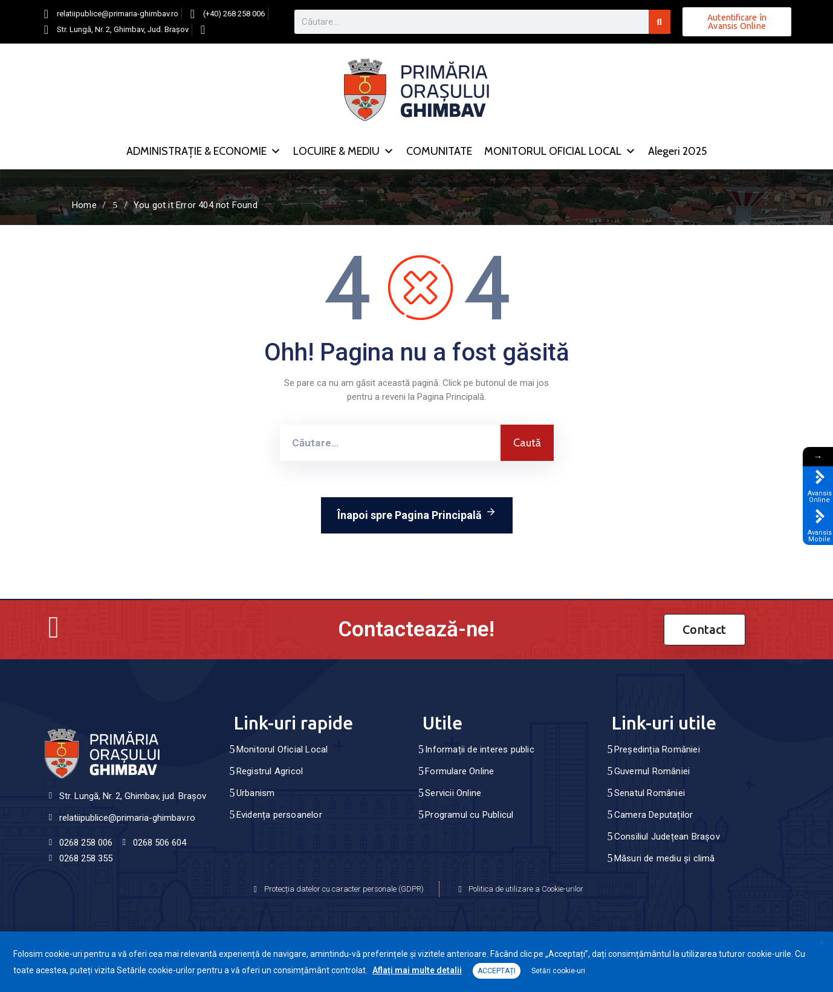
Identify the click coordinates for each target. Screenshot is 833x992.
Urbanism (255, 793)
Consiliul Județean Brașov (667, 836)
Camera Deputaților (653, 814)
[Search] (659, 22)
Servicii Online (453, 793)
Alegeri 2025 (677, 151)
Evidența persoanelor (279, 814)
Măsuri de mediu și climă (664, 858)
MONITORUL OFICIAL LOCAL (560, 151)
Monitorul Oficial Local (282, 749)
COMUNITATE (439, 151)
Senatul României (649, 793)
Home (84, 205)
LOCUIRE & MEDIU (343, 151)
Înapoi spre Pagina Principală (416, 512)
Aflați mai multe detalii (417, 970)
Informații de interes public (479, 749)
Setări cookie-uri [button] (558, 971)
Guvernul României (652, 771)
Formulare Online (459, 771)
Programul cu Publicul (469, 814)
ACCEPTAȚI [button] (497, 971)
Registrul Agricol (269, 771)
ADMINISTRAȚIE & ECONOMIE (203, 151)
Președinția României (657, 749)
